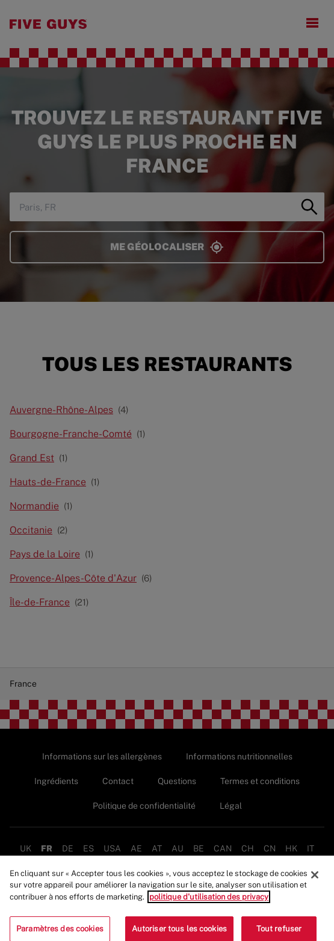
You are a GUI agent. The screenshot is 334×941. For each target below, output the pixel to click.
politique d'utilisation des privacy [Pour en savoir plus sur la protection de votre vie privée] (208, 901)
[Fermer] (315, 879)
